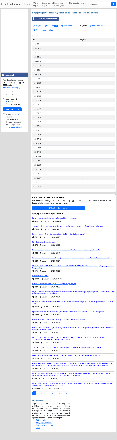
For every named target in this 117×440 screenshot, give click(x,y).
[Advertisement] (14, 40)
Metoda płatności (10, 99)
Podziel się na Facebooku (44, 19)
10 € (15, 92)
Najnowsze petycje (46, 4)
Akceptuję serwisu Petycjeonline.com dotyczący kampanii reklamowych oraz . (14, 120)
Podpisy (51, 26)
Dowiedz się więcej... (12, 87)
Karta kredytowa (14, 104)
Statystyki (82, 26)
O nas (38, 428)
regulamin (18, 114)
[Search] (100, 4)
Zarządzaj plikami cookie (45, 425)
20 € (7, 94)
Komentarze (67, 26)
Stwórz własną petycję (59, 208)
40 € (15, 94)
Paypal (10, 101)
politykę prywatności (14, 127)
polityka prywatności (98, 26)
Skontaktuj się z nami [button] (77, 3)
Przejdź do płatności (12, 109)
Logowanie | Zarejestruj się (58, 4)
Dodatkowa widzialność (44, 30)
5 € (6, 92)
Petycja (37, 26)
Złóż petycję (35, 4)
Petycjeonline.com (11, 4)
